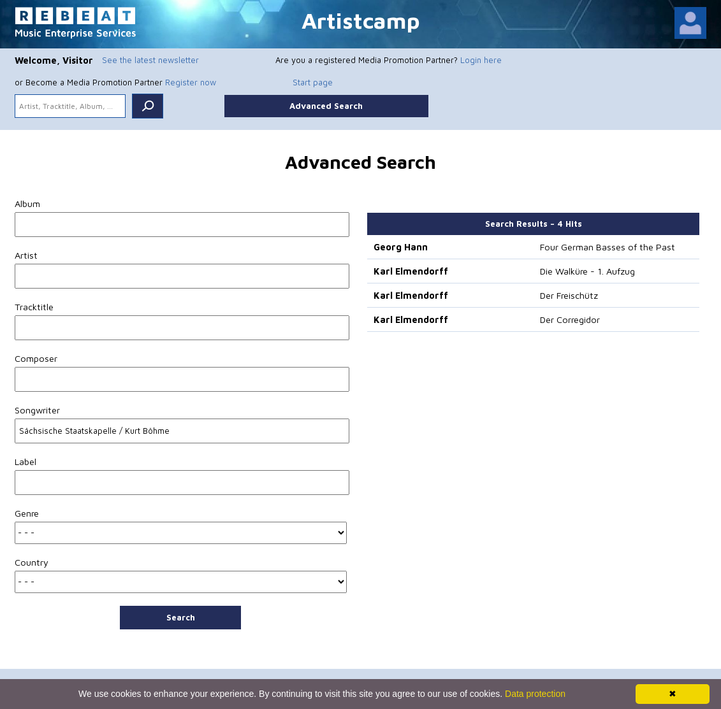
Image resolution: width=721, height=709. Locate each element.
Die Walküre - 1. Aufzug (587, 271)
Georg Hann (401, 246)
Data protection (535, 694)
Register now (190, 82)
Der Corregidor (570, 319)
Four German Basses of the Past (607, 246)
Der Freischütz (569, 295)
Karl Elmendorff (411, 271)
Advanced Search (326, 106)
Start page (313, 82)
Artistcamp (361, 20)
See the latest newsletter (150, 60)
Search (180, 617)
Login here (481, 60)
